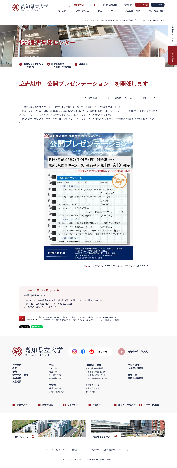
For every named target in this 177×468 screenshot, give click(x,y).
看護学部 (53, 372)
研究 (113, 11)
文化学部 (53, 368)
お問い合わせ (109, 449)
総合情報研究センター (97, 378)
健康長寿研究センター (97, 375)
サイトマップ (125, 449)
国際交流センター (93, 385)
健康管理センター (93, 388)
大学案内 (62, 11)
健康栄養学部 (55, 378)
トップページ (90, 20)
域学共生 (83, 64)
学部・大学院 (82, 11)
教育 (100, 11)
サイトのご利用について (57, 449)
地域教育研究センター (108, 20)
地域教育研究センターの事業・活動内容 (61, 65)
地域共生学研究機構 (94, 368)
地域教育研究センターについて (33, 65)
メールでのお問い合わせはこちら (40, 307)
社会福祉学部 (55, 375)
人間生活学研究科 (57, 392)
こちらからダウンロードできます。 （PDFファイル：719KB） (119, 265)
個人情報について (79, 449)
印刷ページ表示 (150, 98)
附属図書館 (90, 392)
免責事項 (95, 449)
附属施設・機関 (157, 11)
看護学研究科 (55, 388)
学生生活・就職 (132, 11)
